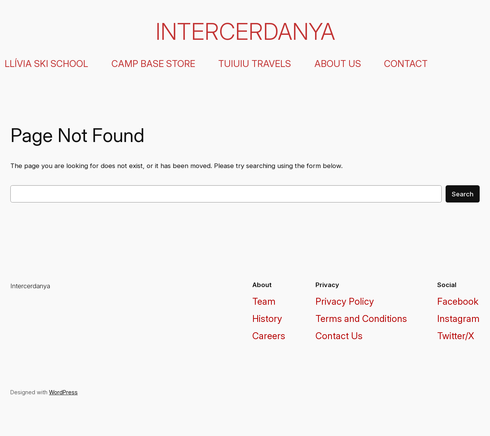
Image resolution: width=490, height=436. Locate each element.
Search (463, 194)
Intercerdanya (245, 31)
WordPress (63, 392)
